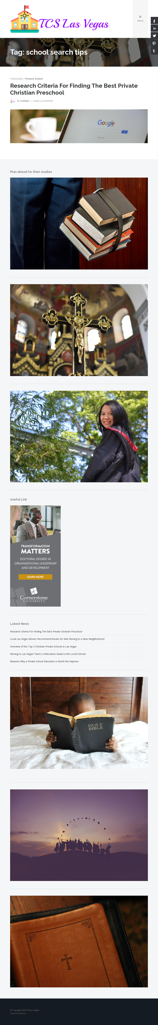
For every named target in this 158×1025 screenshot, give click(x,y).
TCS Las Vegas (32, 1010)
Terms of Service (18, 1013)
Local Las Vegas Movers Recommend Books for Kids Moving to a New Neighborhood (57, 638)
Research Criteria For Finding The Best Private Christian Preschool (46, 631)
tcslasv (24, 100)
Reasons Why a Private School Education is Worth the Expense (44, 661)
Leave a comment (43, 100)
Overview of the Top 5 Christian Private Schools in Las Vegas (43, 646)
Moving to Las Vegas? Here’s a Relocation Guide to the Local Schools (48, 654)
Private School (34, 78)
